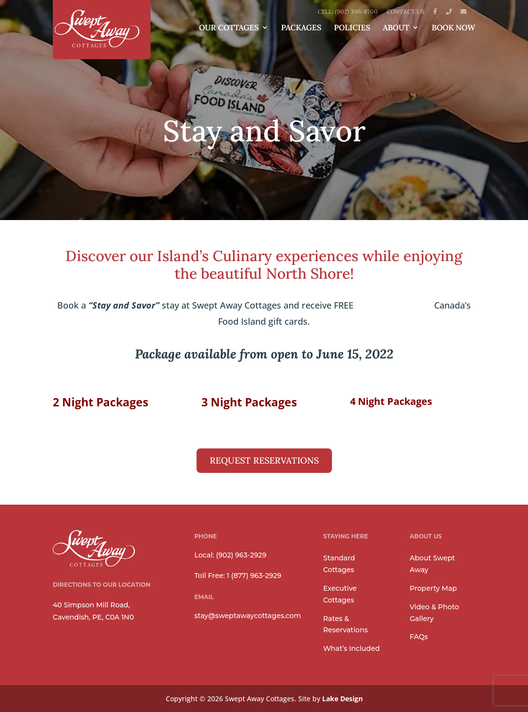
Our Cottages (229, 28)
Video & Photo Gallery (434, 612)
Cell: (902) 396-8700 (348, 12)
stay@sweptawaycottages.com (247, 615)
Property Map (433, 588)
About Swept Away (432, 564)
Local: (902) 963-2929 (230, 555)
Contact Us (405, 12)
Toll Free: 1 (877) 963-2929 (237, 575)
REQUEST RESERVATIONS (264, 460)
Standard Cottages (339, 564)
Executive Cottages (340, 594)
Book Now (453, 28)
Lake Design (342, 698)
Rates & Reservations (345, 624)
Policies (352, 28)
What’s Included (351, 648)
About (396, 28)
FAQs (419, 636)
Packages (301, 28)
